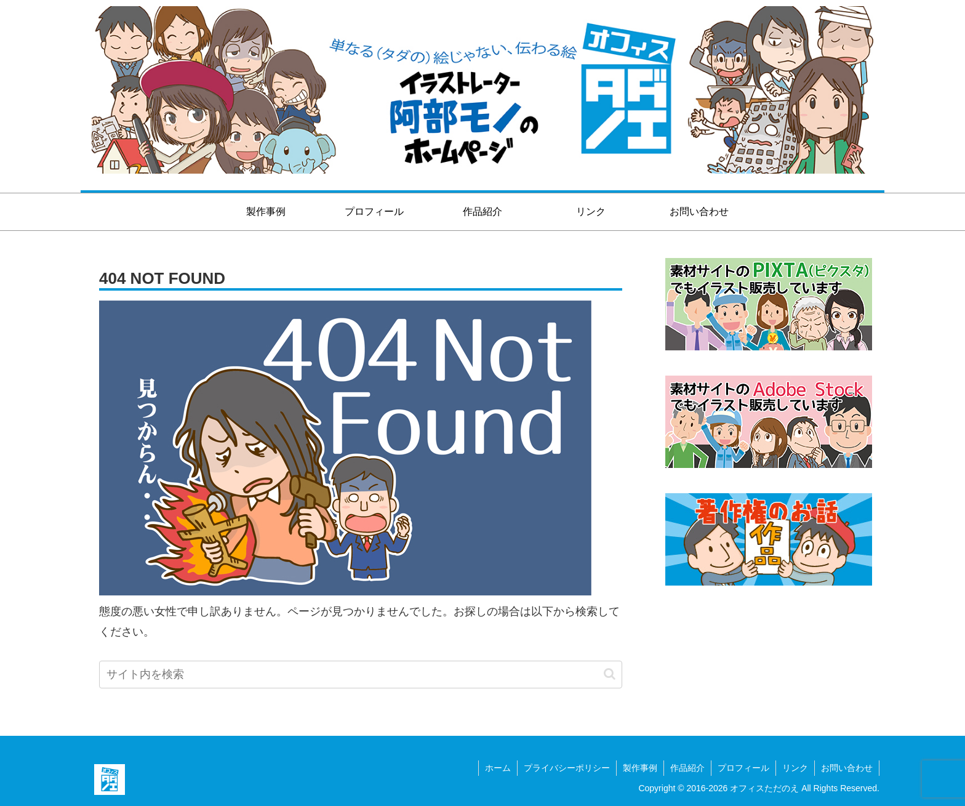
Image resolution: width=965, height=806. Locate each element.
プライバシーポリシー (567, 768)
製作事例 (640, 768)
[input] (360, 674)
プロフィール (743, 768)
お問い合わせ (847, 768)
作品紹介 (687, 768)
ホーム (498, 768)
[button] (609, 674)
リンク (795, 768)
